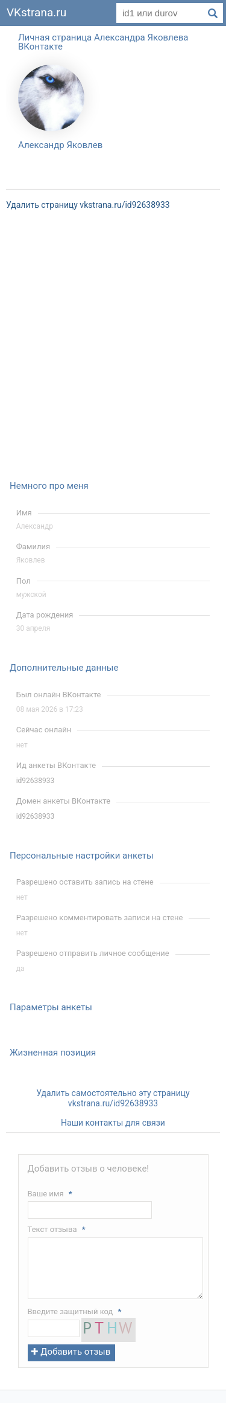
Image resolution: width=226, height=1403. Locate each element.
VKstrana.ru (36, 12)
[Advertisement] (113, 353)
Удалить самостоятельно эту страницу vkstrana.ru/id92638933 (112, 1098)
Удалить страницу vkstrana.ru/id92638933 (88, 205)
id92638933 (35, 780)
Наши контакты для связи (113, 1122)
